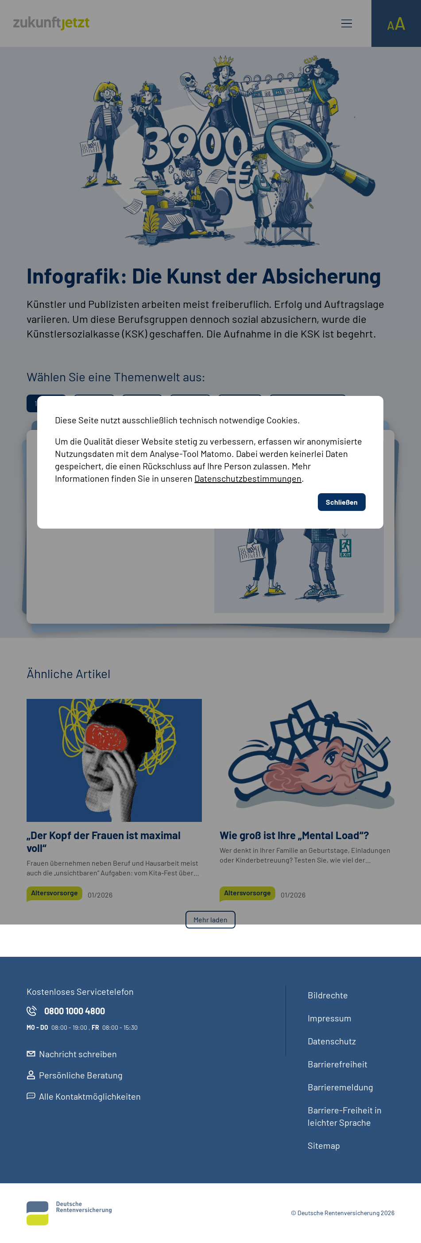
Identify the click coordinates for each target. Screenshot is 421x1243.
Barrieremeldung (340, 1087)
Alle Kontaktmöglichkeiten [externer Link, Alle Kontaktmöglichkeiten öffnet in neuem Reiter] (84, 1096)
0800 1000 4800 (66, 1010)
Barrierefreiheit (337, 1064)
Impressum (329, 1018)
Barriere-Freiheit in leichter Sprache (345, 1116)
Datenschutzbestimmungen (251, 392)
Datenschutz (332, 1041)
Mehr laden (210, 919)
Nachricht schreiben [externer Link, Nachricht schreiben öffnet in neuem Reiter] (72, 1053)
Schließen (343, 415)
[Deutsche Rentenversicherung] (69, 1213)
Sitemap (324, 1145)
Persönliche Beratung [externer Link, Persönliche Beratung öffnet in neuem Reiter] (75, 1075)
